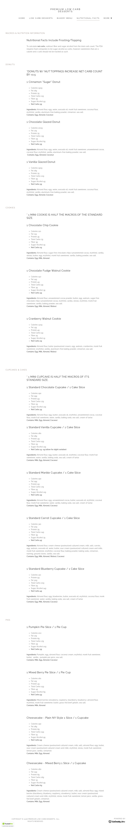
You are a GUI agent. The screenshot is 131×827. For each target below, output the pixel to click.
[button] (108, 18)
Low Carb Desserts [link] (41, 18)
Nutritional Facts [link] (88, 18)
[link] (65, 12)
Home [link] (22, 18)
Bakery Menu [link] (65, 18)
